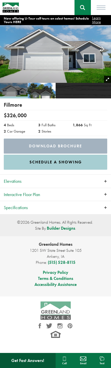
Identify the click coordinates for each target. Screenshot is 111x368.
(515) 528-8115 (62, 262)
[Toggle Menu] (101, 7)
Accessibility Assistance (55, 284)
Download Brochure (55, 146)
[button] (83, 7)
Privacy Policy (55, 272)
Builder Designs (61, 228)
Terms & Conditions (55, 278)
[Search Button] (83, 7)
